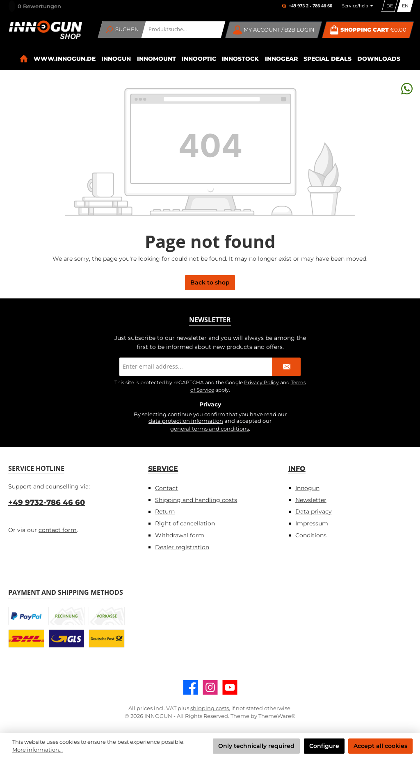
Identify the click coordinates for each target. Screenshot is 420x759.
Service (163, 468)
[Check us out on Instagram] (210, 687)
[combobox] (183, 29)
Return (165, 511)
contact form (58, 530)
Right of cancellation (185, 523)
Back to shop (210, 282)
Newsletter (310, 500)
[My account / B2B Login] (273, 29)
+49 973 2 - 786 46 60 (310, 6)
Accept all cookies (380, 746)
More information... (37, 750)
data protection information (185, 421)
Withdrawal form (179, 535)
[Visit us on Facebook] (190, 687)
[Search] (122, 29)
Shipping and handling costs (196, 500)
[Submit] (286, 367)
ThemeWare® (277, 716)
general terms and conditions (209, 429)
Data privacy (313, 511)
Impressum (311, 523)
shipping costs (209, 708)
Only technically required (256, 746)
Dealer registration (182, 547)
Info (297, 468)
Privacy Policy (261, 382)
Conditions (310, 535)
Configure (324, 746)
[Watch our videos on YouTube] (230, 687)
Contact (166, 488)
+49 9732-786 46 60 (46, 502)
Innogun (307, 488)
